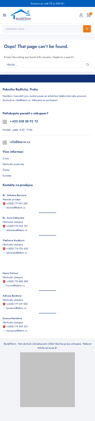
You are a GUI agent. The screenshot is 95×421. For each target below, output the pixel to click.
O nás (6, 158)
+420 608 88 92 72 (24, 121)
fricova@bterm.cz (15, 285)
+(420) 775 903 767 (17, 226)
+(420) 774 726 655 (17, 248)
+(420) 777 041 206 (17, 203)
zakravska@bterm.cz (16, 230)
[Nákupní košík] (89, 15)
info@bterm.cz (23, 100)
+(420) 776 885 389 (17, 281)
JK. (56, 348)
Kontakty (7, 175)
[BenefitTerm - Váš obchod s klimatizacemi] (22, 15)
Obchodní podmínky (13, 164)
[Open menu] (4, 15)
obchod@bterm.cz (15, 207)
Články (6, 170)
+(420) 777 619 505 (17, 304)
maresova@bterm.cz (16, 330)
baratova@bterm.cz (16, 308)
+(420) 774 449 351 (17, 326)
